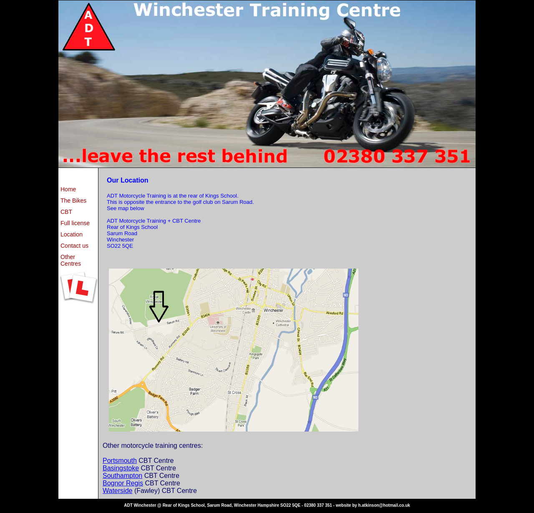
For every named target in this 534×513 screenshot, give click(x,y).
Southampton (122, 475)
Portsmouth (120, 460)
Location (71, 234)
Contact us (74, 245)
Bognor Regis (123, 483)
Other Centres (70, 260)
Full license (75, 223)
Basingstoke (121, 468)
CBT (66, 211)
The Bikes (73, 200)
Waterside (117, 490)
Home (68, 189)
